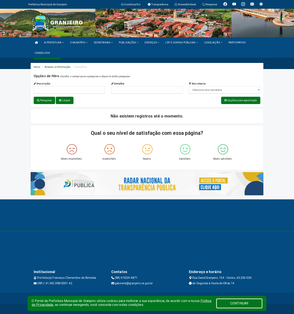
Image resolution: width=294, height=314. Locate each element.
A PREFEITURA (54, 42)
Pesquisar (44, 100)
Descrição (42, 83)
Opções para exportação (240, 100)
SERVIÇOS (152, 42)
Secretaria (197, 83)
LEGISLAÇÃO (213, 42)
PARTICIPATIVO (237, 42)
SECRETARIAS (103, 42)
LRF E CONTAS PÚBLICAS (181, 42)
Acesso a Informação (57, 66)
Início (37, 66)
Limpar (64, 100)
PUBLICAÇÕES (128, 42)
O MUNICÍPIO (79, 42)
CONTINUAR (239, 303)
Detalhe (117, 83)
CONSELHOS (42, 52)
